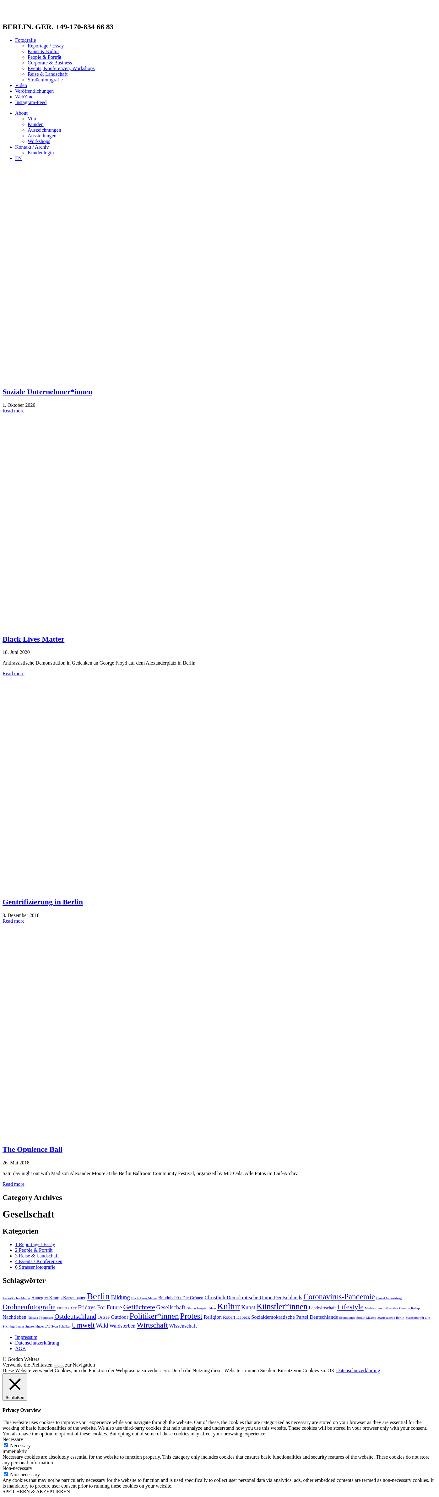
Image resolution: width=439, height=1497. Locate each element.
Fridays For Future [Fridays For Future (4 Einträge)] (100, 1307)
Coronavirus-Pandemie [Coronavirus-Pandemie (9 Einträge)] (339, 1296)
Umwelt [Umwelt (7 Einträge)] (83, 1325)
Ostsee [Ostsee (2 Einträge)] (104, 1317)
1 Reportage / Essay (35, 1244)
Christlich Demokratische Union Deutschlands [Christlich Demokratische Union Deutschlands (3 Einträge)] (253, 1298)
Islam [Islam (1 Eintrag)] (212, 1308)
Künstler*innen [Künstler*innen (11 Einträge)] (282, 1306)
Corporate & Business (50, 62)
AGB (20, 1348)
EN (18, 158)
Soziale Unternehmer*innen (47, 392)
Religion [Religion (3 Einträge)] (213, 1317)
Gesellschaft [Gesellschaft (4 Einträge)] (170, 1307)
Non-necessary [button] (17, 1468)
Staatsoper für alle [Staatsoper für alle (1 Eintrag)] (417, 1317)
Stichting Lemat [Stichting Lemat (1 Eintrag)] (13, 1326)
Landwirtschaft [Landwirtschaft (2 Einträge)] (322, 1307)
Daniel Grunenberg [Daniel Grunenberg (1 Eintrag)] (389, 1298)
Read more (13, 410)
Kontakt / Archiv (32, 147)
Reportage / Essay (46, 45)
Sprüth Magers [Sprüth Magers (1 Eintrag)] (366, 1317)
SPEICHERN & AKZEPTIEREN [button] (36, 1491)
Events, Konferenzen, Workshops (61, 68)
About (21, 113)
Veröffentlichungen (34, 91)
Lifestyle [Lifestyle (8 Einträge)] (350, 1307)
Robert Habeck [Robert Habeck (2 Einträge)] (236, 1317)
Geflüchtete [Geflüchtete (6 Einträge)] (139, 1307)
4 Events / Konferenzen (38, 1261)
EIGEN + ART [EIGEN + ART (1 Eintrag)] (67, 1308)
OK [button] (331, 1370)
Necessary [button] (13, 1439)
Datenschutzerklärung (37, 1342)
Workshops (39, 141)
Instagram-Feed (30, 102)
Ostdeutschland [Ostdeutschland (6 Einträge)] (75, 1316)
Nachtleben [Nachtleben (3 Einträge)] (14, 1317)
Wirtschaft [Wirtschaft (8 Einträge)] (152, 1325)
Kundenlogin (41, 152)
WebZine (24, 96)
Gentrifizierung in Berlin (43, 902)
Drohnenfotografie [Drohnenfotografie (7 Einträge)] (29, 1307)
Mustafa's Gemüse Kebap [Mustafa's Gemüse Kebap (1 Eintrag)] (403, 1308)
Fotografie (25, 40)
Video (21, 85)
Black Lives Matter (33, 639)
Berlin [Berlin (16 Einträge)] (98, 1296)
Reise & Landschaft (48, 74)
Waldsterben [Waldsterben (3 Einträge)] (123, 1326)
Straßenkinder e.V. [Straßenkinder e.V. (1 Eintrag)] (37, 1326)
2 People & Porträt (34, 1250)
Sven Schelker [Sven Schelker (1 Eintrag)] (60, 1326)
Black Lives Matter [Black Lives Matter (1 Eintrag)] (144, 1298)
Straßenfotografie (45, 79)
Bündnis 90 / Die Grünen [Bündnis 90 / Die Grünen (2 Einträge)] (180, 1297)
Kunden (36, 124)
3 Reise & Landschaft (37, 1255)
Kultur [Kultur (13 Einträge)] (228, 1306)
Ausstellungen (42, 135)
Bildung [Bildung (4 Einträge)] (120, 1297)
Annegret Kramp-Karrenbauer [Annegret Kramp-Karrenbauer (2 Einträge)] (58, 1297)
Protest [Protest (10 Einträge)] (191, 1316)
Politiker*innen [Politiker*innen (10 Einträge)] (154, 1316)
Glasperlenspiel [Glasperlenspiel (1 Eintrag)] (197, 1308)
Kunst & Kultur (43, 51)
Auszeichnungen (44, 130)
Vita (32, 118)
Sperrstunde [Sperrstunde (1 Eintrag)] (347, 1317)
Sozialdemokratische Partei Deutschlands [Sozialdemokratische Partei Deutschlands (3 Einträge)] (294, 1317)
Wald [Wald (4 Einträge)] (102, 1325)
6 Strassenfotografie (35, 1267)
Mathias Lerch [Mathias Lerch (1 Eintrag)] (374, 1308)
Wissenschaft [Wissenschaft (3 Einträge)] (183, 1326)
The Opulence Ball (32, 1149)
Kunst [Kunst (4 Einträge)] (248, 1307)
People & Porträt (45, 57)
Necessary (20, 1445)
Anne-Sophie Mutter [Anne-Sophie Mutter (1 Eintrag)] (16, 1298)
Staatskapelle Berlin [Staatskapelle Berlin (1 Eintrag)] (390, 1317)
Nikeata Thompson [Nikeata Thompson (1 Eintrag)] (40, 1317)
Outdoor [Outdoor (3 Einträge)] (119, 1317)
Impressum (26, 1337)
